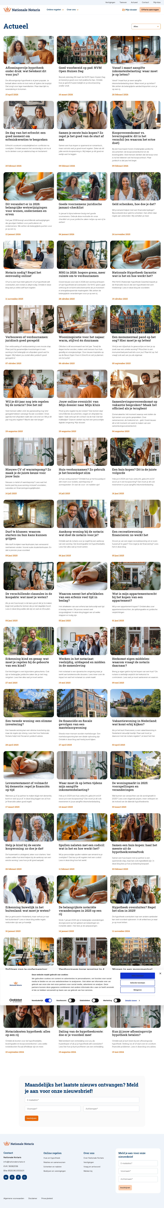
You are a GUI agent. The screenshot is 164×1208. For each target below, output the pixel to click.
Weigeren (137, 1193)
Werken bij (88, 1171)
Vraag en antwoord (92, 1166)
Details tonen (131, 1203)
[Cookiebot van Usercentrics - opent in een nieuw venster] (15, 1203)
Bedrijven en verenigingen (55, 1171)
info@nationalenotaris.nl (14, 1162)
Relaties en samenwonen (54, 1162)
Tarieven (123, 2)
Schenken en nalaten (53, 1166)
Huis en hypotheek (52, 1158)
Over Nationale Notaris (94, 1158)
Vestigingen (110, 2)
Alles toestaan (137, 1178)
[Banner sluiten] (160, 1176)
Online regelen (55, 9)
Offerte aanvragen (150, 9)
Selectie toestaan (137, 1186)
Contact (145, 2)
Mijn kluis (157, 2)
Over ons (73, 9)
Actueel (134, 2)
